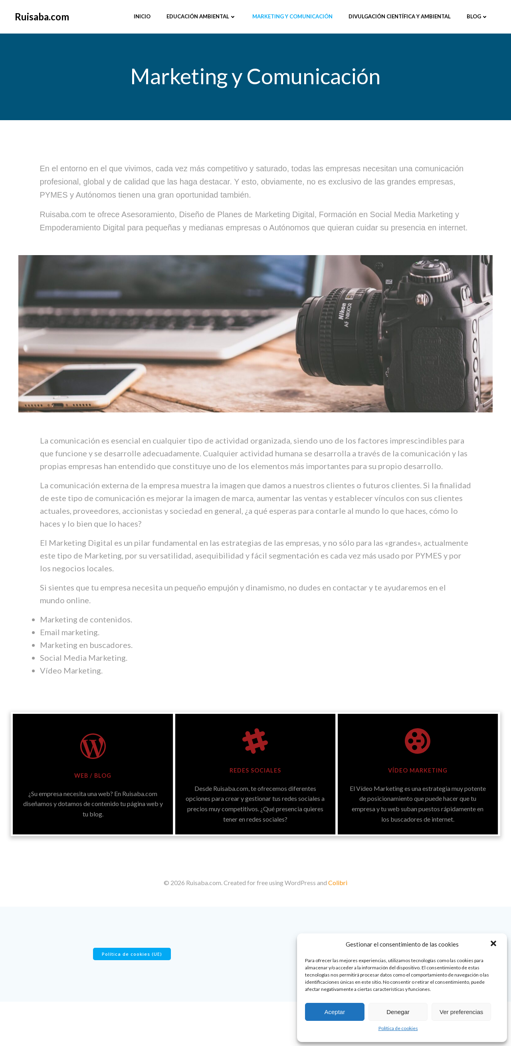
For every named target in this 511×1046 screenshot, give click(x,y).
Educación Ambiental (201, 15)
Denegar (398, 1011)
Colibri (337, 914)
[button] (494, 944)
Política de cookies (398, 1028)
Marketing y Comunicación (292, 15)
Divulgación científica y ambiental (399, 15)
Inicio (141, 15)
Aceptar (334, 1011)
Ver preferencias (461, 1011)
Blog (476, 15)
